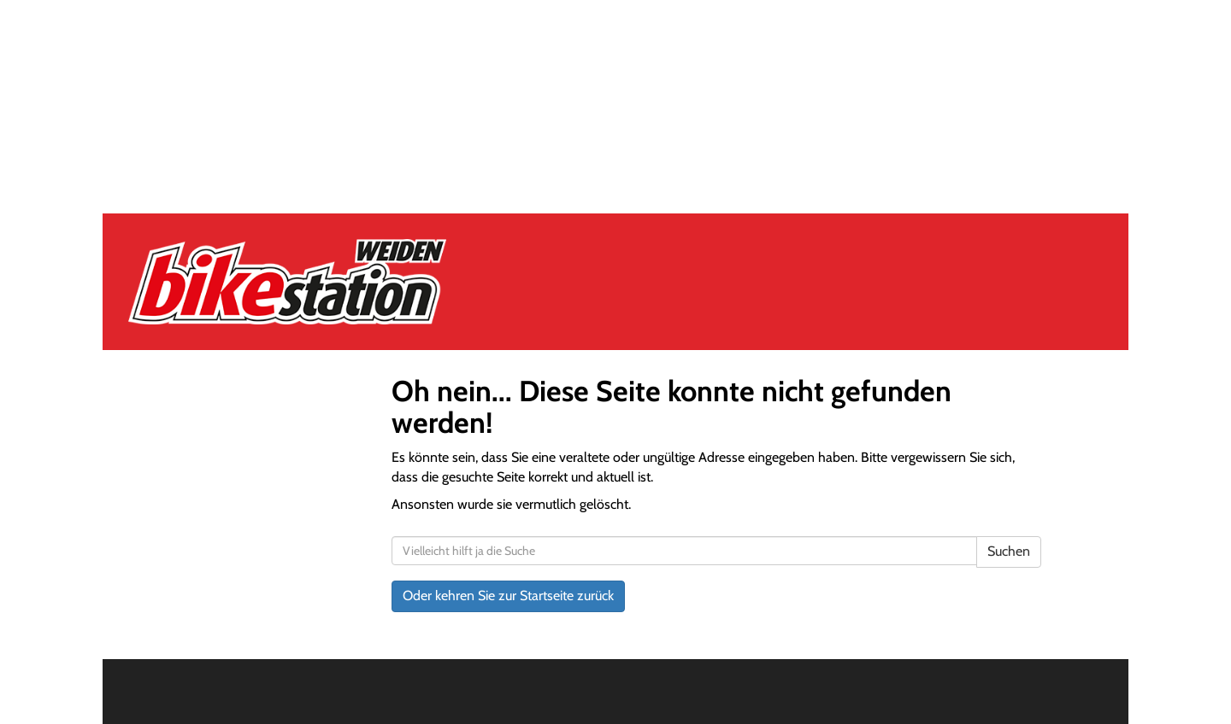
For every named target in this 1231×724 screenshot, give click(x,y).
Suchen (1008, 551)
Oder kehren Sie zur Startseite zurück (508, 595)
